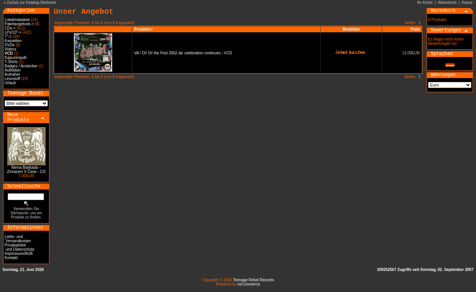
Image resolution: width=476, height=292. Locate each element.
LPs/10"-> (13, 32)
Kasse (467, 2)
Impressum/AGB (19, 253)
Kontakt (11, 258)
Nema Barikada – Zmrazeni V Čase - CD (26, 169)
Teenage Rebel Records (253, 280)
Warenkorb (447, 2)
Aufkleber (13, 70)
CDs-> (10, 28)
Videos (10, 49)
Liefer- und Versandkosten (18, 239)
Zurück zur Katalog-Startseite (32, 2)
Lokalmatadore (17, 20)
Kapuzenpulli (15, 57)
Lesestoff (12, 79)
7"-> (8, 36)
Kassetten (13, 41)
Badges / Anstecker (21, 66)
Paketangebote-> (19, 24)
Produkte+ (143, 29)
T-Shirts (11, 62)
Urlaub (10, 83)
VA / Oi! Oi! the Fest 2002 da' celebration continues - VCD (183, 53)
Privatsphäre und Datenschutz (19, 247)
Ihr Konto (425, 2)
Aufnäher (12, 74)
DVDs (10, 45)
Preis (415, 29)
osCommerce (248, 284)
